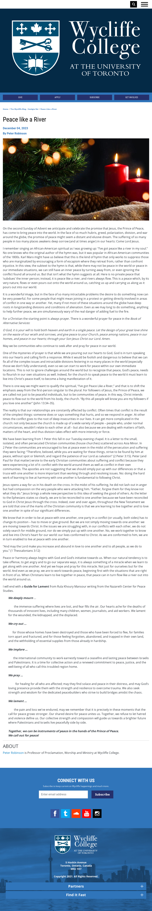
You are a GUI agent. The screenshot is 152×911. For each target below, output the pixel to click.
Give (20, 97)
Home (5, 109)
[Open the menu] (144, 4)
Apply (57, 97)
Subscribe (95, 97)
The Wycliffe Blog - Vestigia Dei (24, 109)
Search (134, 4)
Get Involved (131, 97)
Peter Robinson (13, 753)
